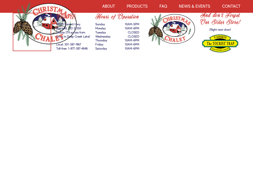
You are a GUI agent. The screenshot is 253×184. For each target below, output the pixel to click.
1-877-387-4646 (78, 48)
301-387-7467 (72, 44)
